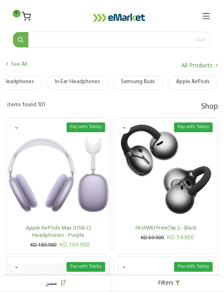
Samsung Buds (138, 82)
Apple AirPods (193, 82)
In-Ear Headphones (77, 82)
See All (16, 64)
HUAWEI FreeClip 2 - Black (166, 227)
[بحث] (21, 40)
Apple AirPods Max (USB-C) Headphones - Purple (58, 231)
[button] (51, 282)
